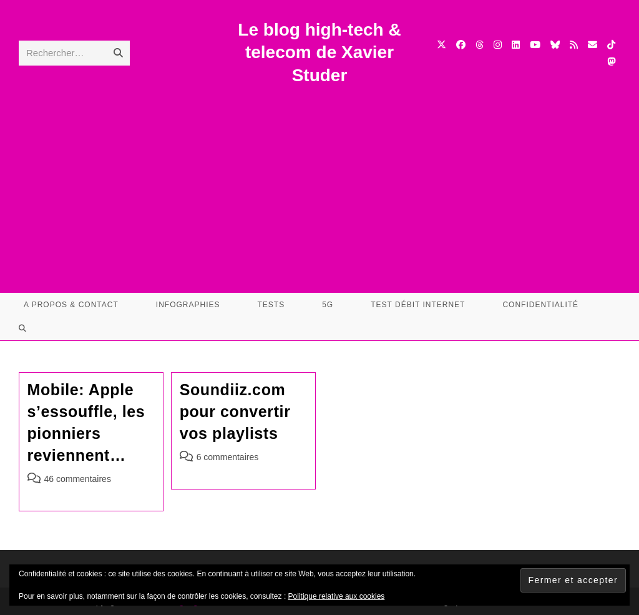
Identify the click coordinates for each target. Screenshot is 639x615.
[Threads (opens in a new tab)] (480, 44)
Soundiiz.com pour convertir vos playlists (235, 411)
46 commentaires (77, 479)
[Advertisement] (319, 180)
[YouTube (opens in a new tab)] (535, 44)
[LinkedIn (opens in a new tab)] (516, 44)
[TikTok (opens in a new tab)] (611, 44)
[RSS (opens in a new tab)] (574, 44)
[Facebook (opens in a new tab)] (461, 44)
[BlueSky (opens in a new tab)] (555, 44)
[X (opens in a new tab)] (441, 44)
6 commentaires (228, 457)
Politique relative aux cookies (336, 596)
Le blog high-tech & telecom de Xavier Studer (319, 52)
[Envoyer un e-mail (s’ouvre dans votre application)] (592, 44)
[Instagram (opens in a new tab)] (498, 44)
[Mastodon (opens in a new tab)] (611, 61)
